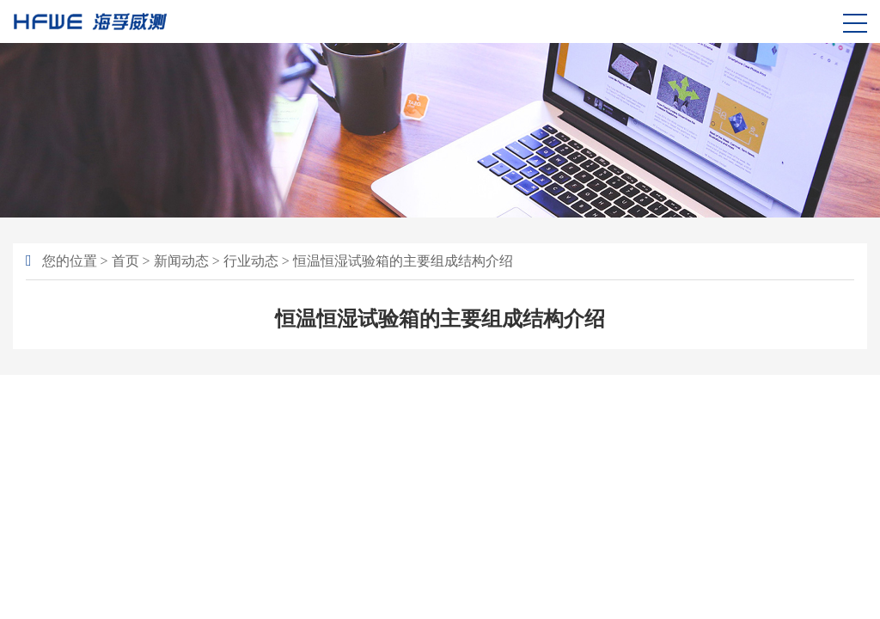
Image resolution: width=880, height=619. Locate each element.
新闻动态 (181, 261)
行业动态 (250, 261)
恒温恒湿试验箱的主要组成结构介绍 (403, 261)
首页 (125, 261)
